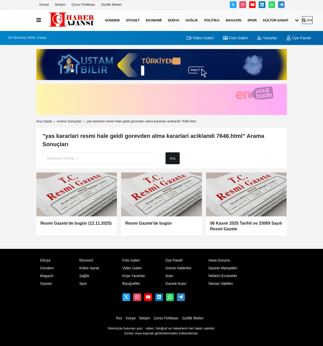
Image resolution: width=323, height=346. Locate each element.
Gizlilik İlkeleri (111, 4)
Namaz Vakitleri (220, 284)
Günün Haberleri (178, 268)
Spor (252, 20)
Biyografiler (131, 284)
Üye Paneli (298, 38)
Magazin (233, 20)
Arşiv (169, 276)
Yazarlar (267, 38)
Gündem (112, 20)
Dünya (173, 20)
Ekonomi (154, 20)
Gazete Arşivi (175, 284)
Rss (119, 318)
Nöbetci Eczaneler (222, 276)
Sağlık (191, 20)
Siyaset (133, 20)
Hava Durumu (219, 260)
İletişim (60, 4)
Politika (212, 20)
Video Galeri (200, 38)
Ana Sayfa (44, 121)
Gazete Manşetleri (222, 268)
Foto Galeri (235, 38)
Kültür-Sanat (276, 20)
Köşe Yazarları (133, 276)
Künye (44, 4)
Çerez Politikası (83, 4)
